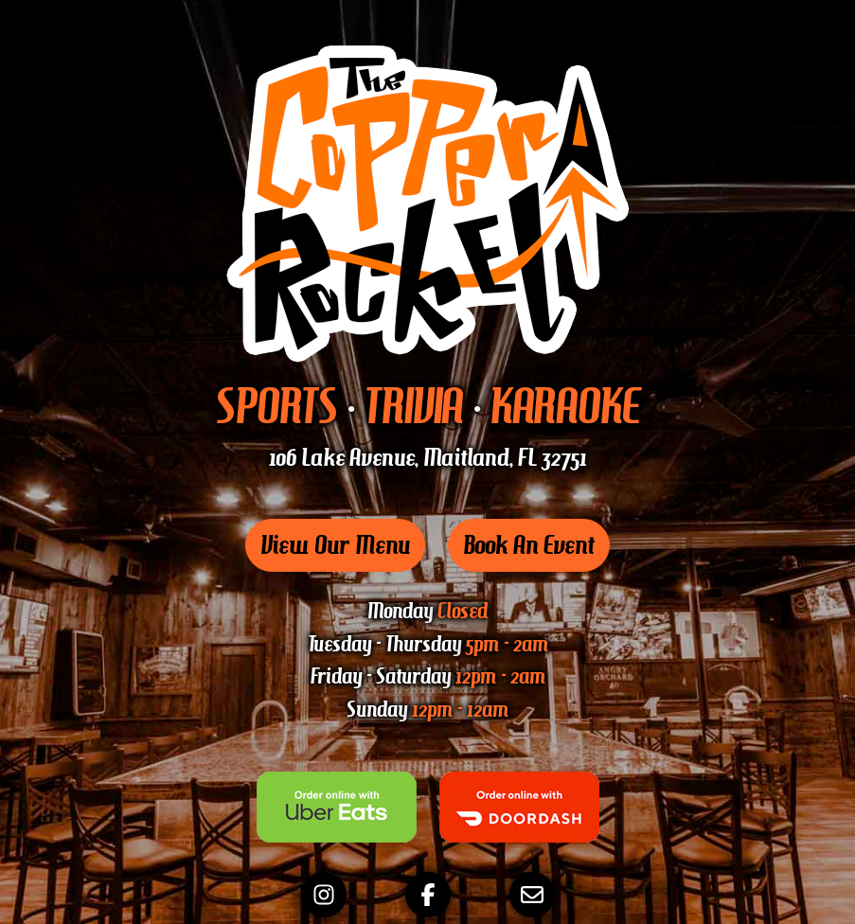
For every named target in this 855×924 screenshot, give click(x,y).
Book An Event (529, 544)
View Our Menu (335, 544)
